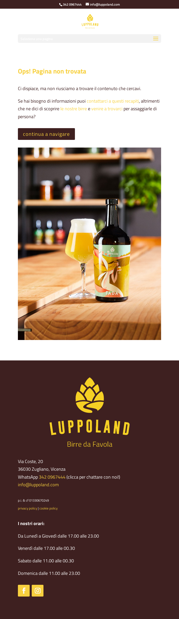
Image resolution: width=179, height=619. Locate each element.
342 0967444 (52, 477)
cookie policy (48, 508)
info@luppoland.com (38, 484)
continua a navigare (46, 134)
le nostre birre (73, 108)
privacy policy (27, 508)
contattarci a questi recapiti (113, 101)
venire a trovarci (106, 108)
